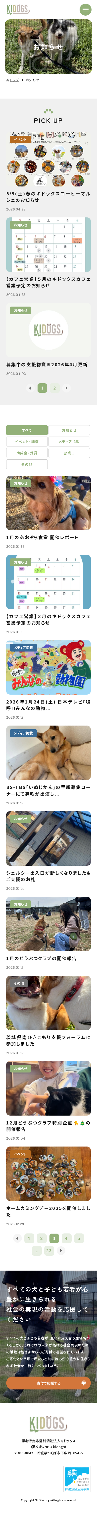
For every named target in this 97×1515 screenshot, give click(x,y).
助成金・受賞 (27, 452)
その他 (26, 464)
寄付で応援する (48, 1383)
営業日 (69, 452)
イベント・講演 (27, 441)
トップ (14, 80)
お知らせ (69, 430)
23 (49, 1251)
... (37, 1251)
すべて (27, 430)
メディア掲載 (69, 441)
